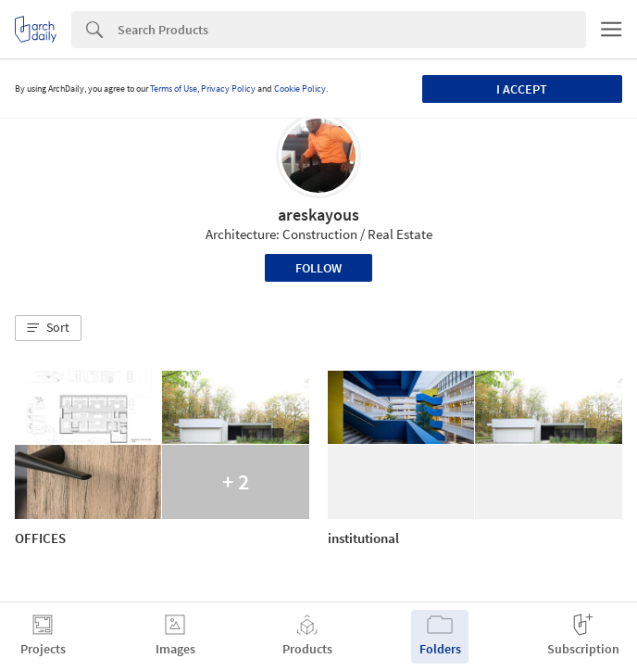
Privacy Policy (228, 88)
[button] (48, 328)
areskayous (318, 214)
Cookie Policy (300, 88)
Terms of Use (173, 88)
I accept (521, 89)
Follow (318, 268)
